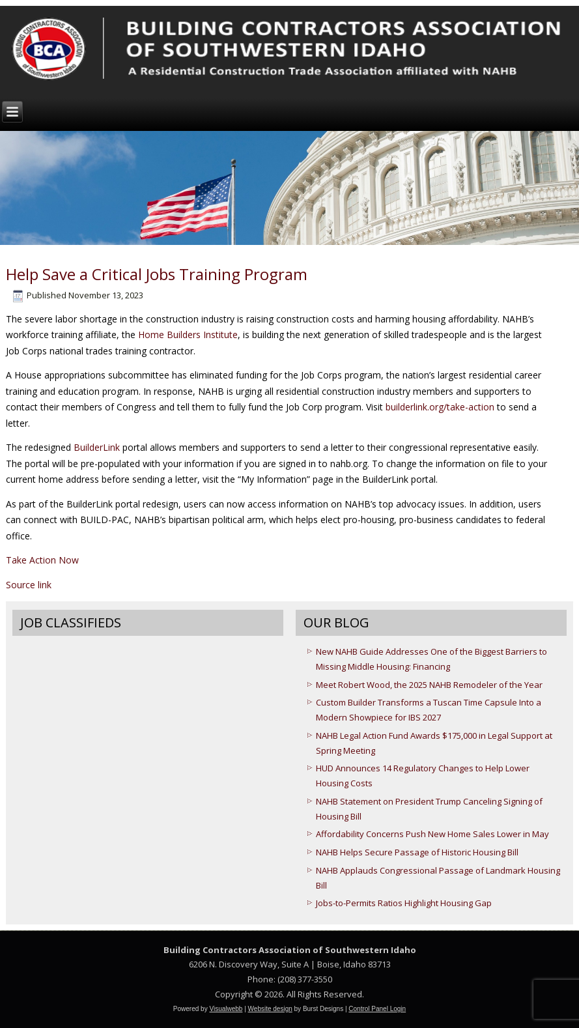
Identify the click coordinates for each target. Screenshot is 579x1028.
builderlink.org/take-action (440, 407)
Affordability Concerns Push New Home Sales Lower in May (432, 834)
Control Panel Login (377, 1008)
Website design (270, 1008)
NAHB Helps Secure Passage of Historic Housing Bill (417, 852)
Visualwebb (225, 1008)
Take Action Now (42, 560)
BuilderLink (97, 447)
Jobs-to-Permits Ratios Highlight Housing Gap (404, 903)
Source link (28, 584)
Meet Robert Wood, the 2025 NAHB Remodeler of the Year (429, 685)
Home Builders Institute (188, 334)
